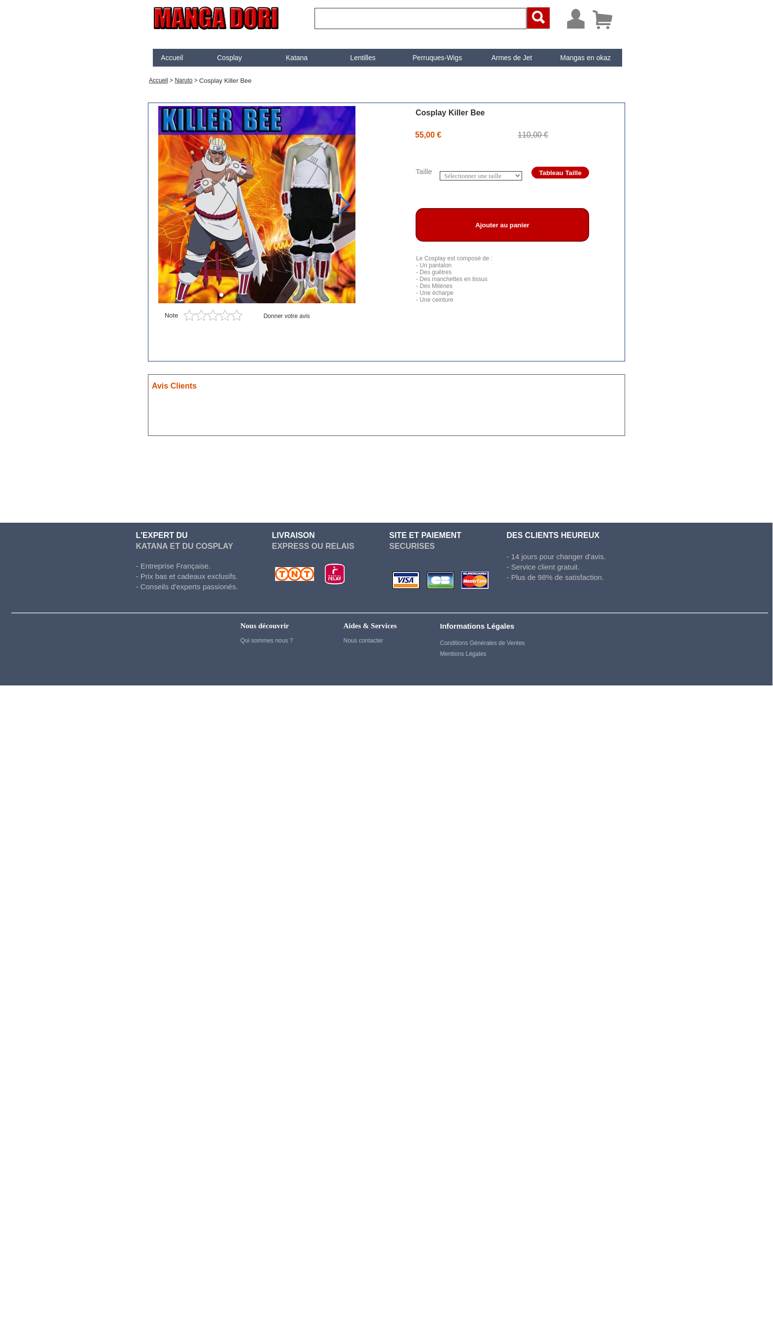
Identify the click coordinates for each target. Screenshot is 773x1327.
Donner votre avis (286, 316)
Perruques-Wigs (437, 58)
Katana (297, 58)
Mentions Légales (463, 653)
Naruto (183, 80)
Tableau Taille (560, 173)
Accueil (172, 58)
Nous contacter (364, 640)
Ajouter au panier (502, 225)
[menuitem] (172, 58)
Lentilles (362, 58)
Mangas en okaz (585, 58)
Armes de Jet (512, 58)
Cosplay (229, 58)
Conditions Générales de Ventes (482, 643)
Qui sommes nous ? (267, 640)
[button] (344, 204)
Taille (424, 172)
